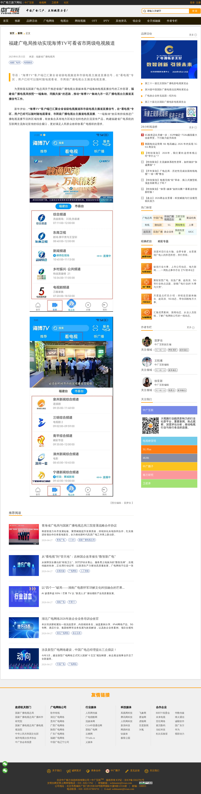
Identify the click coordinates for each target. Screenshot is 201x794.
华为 (179, 729)
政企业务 (77, 633)
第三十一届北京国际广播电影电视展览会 (166, 83)
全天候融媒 (153, 20)
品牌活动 (32, 20)
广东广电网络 (57, 734)
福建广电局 (15, 62)
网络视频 (80, 20)
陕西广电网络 (57, 729)
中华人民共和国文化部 (27, 734)
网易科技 (125, 729)
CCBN (72, 540)
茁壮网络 (160, 721)
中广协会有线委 (23, 742)
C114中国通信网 (94, 725)
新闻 (20, 33)
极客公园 (125, 738)
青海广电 (61, 540)
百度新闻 (143, 725)
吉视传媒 (61, 571)
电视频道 (28, 62)
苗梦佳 (158, 340)
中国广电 (61, 664)
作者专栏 (172, 20)
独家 (17, 20)
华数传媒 (179, 713)
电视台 (65, 20)
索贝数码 (160, 725)
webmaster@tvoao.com (121, 783)
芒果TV (72, 602)
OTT (94, 20)
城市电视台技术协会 (25, 738)
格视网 (42, 2)
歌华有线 (55, 713)
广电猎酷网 (91, 717)
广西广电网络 (57, 725)
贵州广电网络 (57, 721)
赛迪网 (142, 717)
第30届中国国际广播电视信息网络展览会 (167, 89)
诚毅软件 (179, 721)
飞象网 (142, 713)
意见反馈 (132, 770)
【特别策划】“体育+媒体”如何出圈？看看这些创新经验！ (171, 190)
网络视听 (172, 350)
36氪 (141, 729)
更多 (193, 35)
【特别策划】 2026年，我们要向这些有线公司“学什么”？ (171, 154)
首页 (6, 20)
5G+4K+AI (160, 350)
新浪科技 (125, 725)
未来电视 (160, 717)
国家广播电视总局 (87, 540)
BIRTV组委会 (163, 713)
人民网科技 (126, 721)
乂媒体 (89, 742)
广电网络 (49, 20)
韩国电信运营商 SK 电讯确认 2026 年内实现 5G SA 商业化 (171, 145)
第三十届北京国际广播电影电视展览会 (165, 102)
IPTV (106, 20)
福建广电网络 (57, 738)
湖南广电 (61, 602)
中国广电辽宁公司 (59, 742)
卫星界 (55, 2)
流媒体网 (90, 721)
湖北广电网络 (63, 633)
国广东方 (179, 725)
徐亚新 (158, 380)
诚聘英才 (73, 770)
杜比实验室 (162, 734)
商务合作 (93, 770)
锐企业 (137, 20)
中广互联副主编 (162, 344)
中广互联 (29, 2)
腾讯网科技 (126, 717)
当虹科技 (160, 729)
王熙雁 (158, 360)
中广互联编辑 (161, 364)
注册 (198, 2)
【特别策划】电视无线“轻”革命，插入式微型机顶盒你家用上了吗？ (171, 181)
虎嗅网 (142, 721)
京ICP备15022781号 (134, 780)
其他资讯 (121, 20)
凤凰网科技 (126, 713)
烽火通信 (179, 717)
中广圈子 (112, 770)
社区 (66, 2)
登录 (192, 2)
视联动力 (179, 734)
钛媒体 (124, 734)
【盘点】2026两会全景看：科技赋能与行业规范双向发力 (171, 199)
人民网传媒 (91, 713)
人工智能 (85, 571)
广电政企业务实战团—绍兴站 (160, 95)
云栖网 (89, 734)
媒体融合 (184, 350)
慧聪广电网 (91, 729)
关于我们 (54, 770)
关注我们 (151, 770)
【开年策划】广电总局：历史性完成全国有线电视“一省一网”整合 (171, 172)
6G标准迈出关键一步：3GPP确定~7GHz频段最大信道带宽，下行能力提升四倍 (171, 136)
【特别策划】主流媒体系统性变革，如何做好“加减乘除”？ (171, 163)
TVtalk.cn (90, 738)
